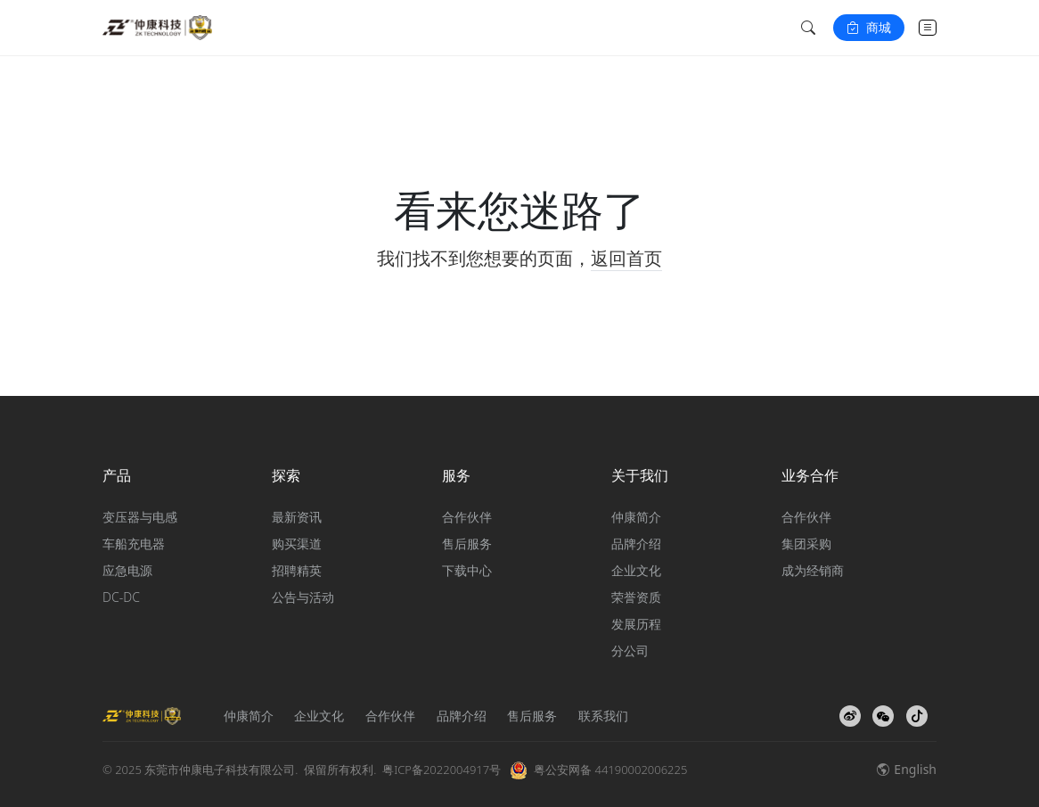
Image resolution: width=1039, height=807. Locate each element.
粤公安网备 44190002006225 (610, 770)
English (907, 769)
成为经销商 (812, 570)
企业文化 (636, 570)
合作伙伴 (467, 516)
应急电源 (127, 570)
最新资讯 (297, 516)
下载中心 (467, 570)
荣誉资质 (636, 597)
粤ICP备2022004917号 (441, 770)
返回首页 (626, 258)
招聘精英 (297, 570)
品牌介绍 (636, 543)
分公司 (630, 650)
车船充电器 (133, 543)
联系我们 (603, 715)
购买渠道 (297, 543)
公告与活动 (303, 597)
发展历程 (636, 623)
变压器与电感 (139, 516)
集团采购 (806, 543)
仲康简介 (636, 516)
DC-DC (121, 597)
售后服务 (467, 543)
